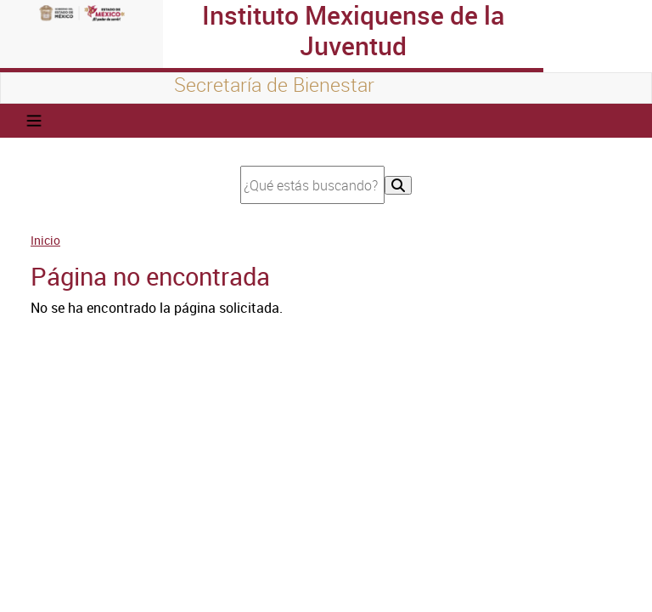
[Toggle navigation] (34, 121)
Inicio (45, 240)
